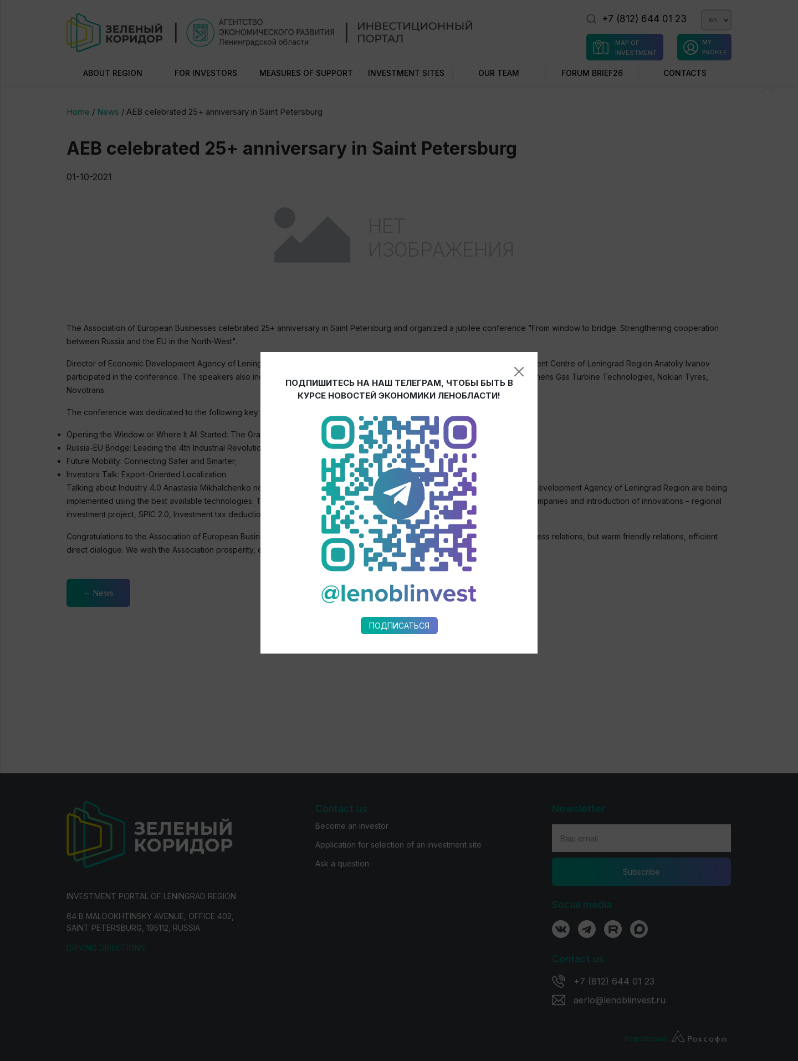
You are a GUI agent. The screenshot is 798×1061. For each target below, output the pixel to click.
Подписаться (399, 521)
